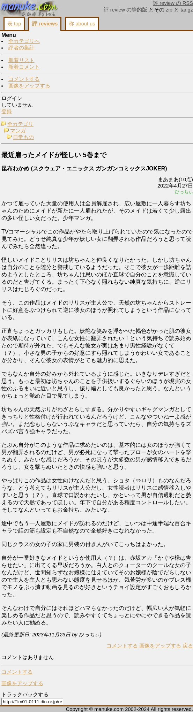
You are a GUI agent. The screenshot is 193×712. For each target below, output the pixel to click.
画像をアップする (29, 86)
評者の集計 (21, 48)
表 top (14, 23)
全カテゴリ (20, 124)
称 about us (82, 23)
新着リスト (21, 60)
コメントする (24, 79)
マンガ (18, 130)
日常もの (23, 137)
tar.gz (186, 10)
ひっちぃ (184, 191)
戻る (188, 646)
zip (169, 10)
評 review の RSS (173, 3)
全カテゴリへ (24, 41)
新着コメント (24, 67)
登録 (6, 111)
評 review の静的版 (126, 10)
